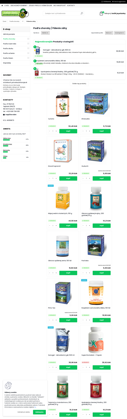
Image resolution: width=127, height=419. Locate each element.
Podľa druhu (8, 48)
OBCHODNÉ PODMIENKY (19, 5)
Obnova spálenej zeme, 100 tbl (47, 213)
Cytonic (38, 119)
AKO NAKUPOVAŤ (59, 5)
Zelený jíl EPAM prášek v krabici (78, 355)
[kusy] (40, 131)
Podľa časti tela (9, 44)
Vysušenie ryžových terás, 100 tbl (109, 308)
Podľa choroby (14, 21)
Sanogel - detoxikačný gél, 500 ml (78, 262)
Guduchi (38, 166)
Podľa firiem (8, 58)
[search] (82, 14)
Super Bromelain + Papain (107, 261)
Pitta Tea (100, 213)
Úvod (4, 21)
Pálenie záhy (31, 21)
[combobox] (109, 33)
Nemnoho (6, 150)
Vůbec (5, 156)
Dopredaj (7, 63)
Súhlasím (39, 412)
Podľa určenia (8, 53)
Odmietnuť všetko (23, 412)
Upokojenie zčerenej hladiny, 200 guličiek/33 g (78, 309)
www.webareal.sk (71, 417)
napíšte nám (10, 114)
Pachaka (69, 213)
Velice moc (7, 138)
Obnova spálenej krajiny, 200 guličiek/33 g (108, 167)
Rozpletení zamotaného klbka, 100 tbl (48, 262)
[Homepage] (2, 6)
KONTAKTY (71, 5)
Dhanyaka (70, 119)
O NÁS (6, 5)
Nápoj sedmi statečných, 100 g (78, 166)
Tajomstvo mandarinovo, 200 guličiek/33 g (47, 309)
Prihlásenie (107, 2)
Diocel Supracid (103, 119)
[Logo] (15, 13)
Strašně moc (7, 144)
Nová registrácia (120, 2)
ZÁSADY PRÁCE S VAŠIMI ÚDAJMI (40, 5)
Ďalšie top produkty (79, 84)
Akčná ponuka (9, 34)
